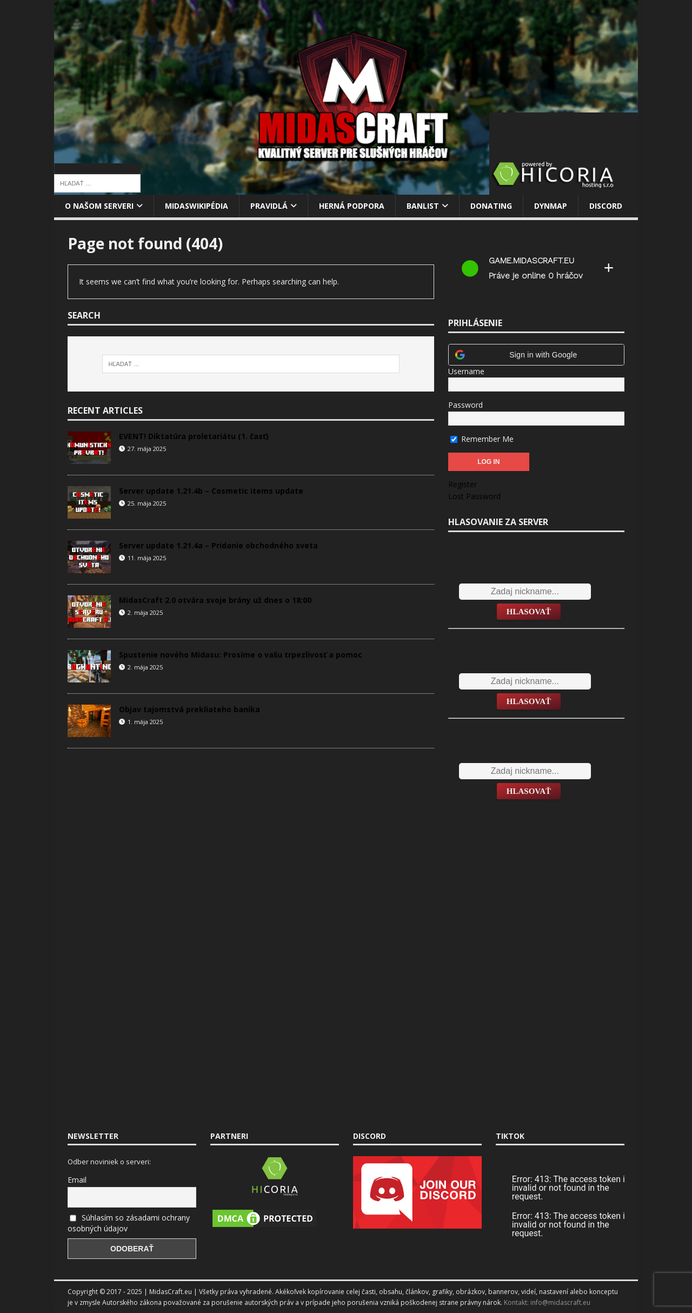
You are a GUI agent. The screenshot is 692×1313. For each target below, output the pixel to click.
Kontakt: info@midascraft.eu (547, 1302)
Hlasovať (529, 611)
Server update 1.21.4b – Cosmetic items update (211, 491)
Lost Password (474, 496)
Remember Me (482, 439)
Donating (491, 206)
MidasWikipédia (196, 206)
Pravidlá (269, 206)
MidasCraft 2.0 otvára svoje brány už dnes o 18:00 (215, 600)
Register (462, 484)
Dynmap (550, 206)
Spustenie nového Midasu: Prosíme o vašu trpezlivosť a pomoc (240, 654)
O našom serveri (99, 206)
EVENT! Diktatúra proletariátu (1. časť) (194, 436)
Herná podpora (351, 206)
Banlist (423, 206)
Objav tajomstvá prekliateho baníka (189, 709)
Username (466, 371)
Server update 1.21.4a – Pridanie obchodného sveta (218, 545)
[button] (536, 355)
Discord (605, 206)
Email (77, 1180)
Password (465, 405)
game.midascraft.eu (531, 261)
